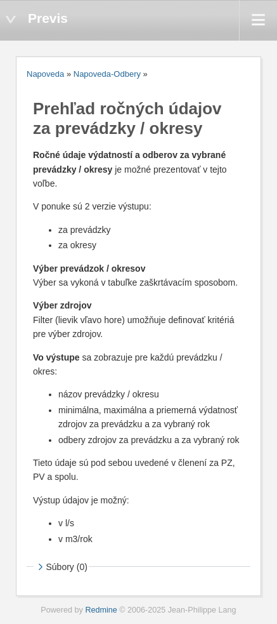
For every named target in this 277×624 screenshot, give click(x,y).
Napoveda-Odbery (107, 74)
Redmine (101, 610)
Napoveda (45, 74)
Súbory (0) (61, 567)
